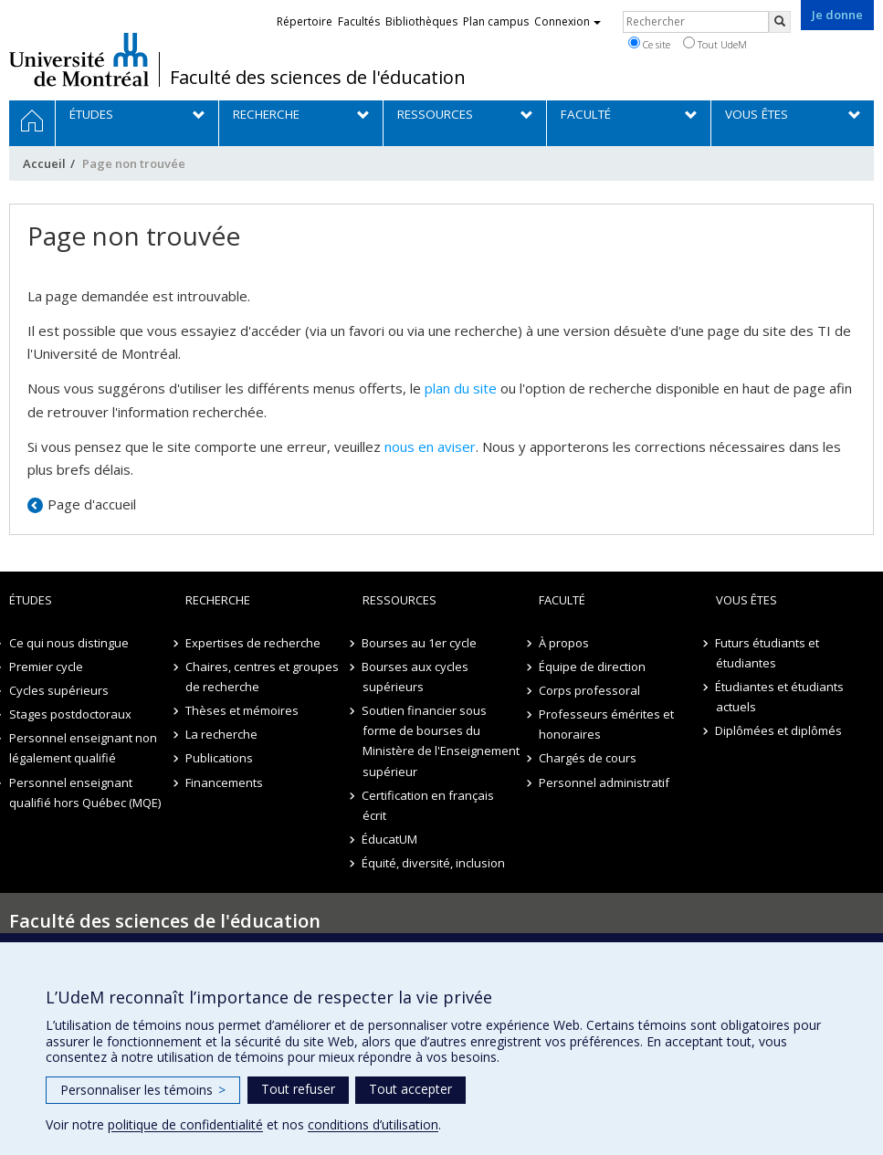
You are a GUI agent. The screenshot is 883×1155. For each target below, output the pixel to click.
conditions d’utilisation (373, 1124)
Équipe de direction (592, 666)
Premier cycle (46, 666)
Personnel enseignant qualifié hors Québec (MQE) (85, 792)
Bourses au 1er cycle (420, 643)
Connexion (567, 21)
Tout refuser (298, 1088)
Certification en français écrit (429, 805)
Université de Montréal (79, 59)
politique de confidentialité (185, 1124)
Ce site (649, 44)
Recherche (217, 600)
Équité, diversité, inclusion (434, 863)
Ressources (399, 600)
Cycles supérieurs (59, 690)
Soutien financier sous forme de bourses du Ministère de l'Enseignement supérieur (441, 740)
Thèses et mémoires (242, 710)
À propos (564, 643)
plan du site (461, 388)
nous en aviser (430, 446)
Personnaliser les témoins (143, 1089)
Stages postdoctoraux (70, 714)
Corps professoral (589, 690)
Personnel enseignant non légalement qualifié (83, 748)
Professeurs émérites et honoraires (606, 724)
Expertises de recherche (253, 643)
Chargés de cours (587, 758)
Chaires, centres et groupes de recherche (262, 676)
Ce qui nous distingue (69, 643)
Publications (219, 758)
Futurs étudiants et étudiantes (768, 653)
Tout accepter (410, 1088)
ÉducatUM (390, 839)
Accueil (44, 163)
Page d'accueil (91, 504)
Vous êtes (746, 600)
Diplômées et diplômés (779, 730)
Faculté (562, 600)
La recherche (221, 734)
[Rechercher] (780, 22)
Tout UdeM (715, 44)
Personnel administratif (604, 782)
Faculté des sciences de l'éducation (318, 77)
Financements (224, 782)
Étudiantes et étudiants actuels (780, 696)
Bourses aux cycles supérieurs (416, 676)
